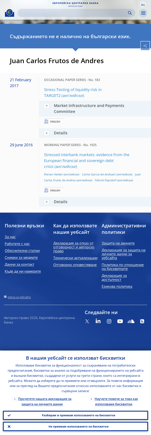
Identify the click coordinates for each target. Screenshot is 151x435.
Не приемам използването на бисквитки (79, 426)
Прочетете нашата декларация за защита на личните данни (44, 401)
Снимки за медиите (21, 257)
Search (130, 12)
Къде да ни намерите (23, 271)
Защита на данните (118, 243)
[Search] (73, 12)
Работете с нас (17, 243)
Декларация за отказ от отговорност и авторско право (73, 247)
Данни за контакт (19, 264)
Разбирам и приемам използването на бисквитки (78, 415)
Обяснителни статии (22, 250)
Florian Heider (53, 174)
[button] (143, 4)
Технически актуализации (75, 257)
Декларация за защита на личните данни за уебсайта (123, 254)
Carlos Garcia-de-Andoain (99, 174)
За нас (10, 236)
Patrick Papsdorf (105, 180)
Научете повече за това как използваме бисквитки (116, 401)
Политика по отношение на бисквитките (123, 266)
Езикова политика (117, 286)
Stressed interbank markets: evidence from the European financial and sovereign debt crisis (86, 160)
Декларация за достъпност (114, 277)
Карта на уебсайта (19, 297)
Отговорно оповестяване (75, 264)
